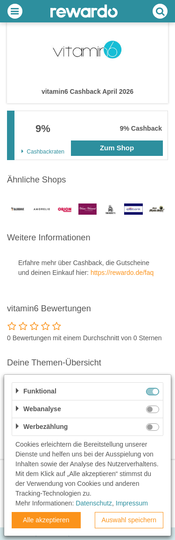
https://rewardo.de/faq (122, 272)
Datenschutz (94, 503)
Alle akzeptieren (46, 520)
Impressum (132, 503)
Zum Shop (117, 148)
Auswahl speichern (128, 520)
